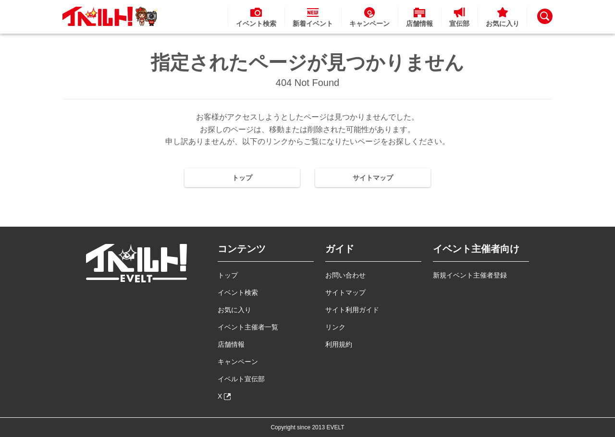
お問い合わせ (345, 275)
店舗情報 (231, 344)
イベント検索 (238, 292)
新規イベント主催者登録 (470, 275)
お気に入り (234, 310)
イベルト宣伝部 (241, 379)
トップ (242, 178)
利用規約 (338, 344)
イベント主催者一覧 (248, 327)
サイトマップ (373, 178)
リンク (335, 327)
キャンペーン (238, 361)
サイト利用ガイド (352, 310)
